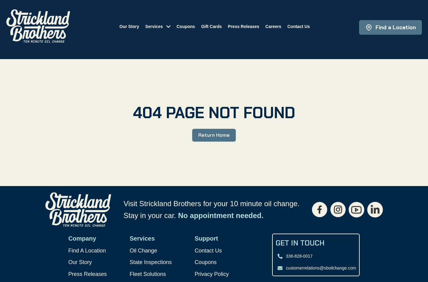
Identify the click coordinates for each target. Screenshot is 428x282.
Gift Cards (211, 26)
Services (154, 26)
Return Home (214, 135)
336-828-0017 (299, 256)
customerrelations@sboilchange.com (321, 268)
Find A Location (87, 251)
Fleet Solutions (148, 274)
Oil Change (143, 251)
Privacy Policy (212, 274)
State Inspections (151, 262)
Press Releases (243, 26)
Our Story (129, 26)
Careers (273, 26)
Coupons (186, 26)
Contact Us (298, 26)
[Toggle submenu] (167, 25)
